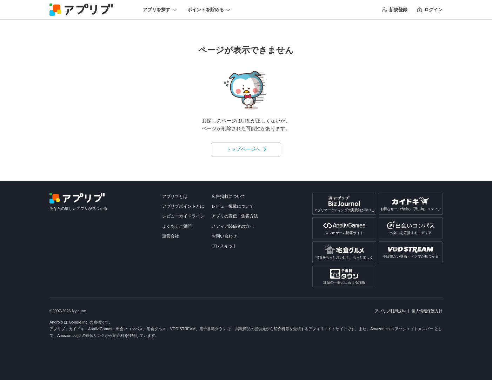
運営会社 (170, 236)
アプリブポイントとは (183, 206)
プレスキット (224, 246)
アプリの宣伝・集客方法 (235, 216)
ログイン (430, 9)
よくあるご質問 (177, 226)
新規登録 (394, 9)
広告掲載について (228, 196)
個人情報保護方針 (427, 311)
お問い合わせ (224, 236)
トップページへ (243, 149)
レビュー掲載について (233, 206)
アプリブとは (174, 196)
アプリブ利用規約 (390, 311)
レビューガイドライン (183, 216)
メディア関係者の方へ (233, 226)
